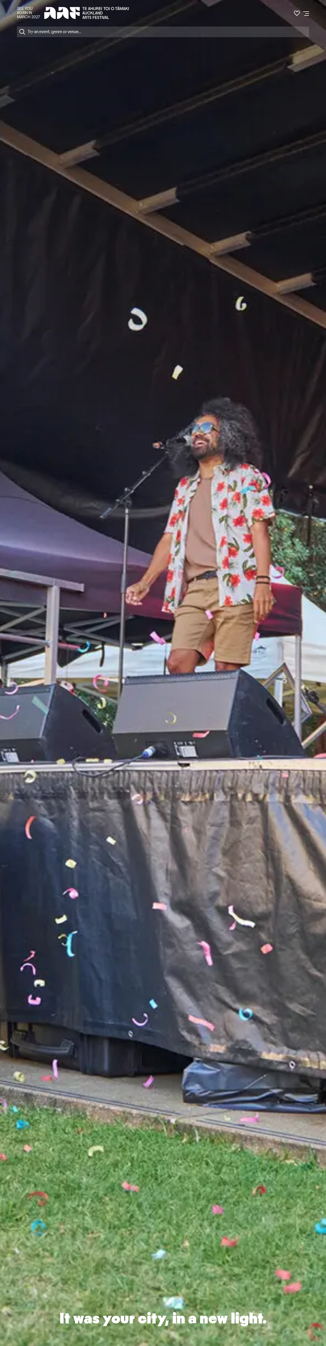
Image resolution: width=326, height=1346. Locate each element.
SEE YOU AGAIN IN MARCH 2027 (28, 12)
